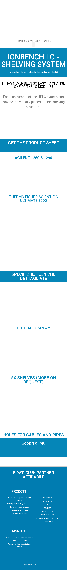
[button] (33, 44)
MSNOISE (19, 531)
